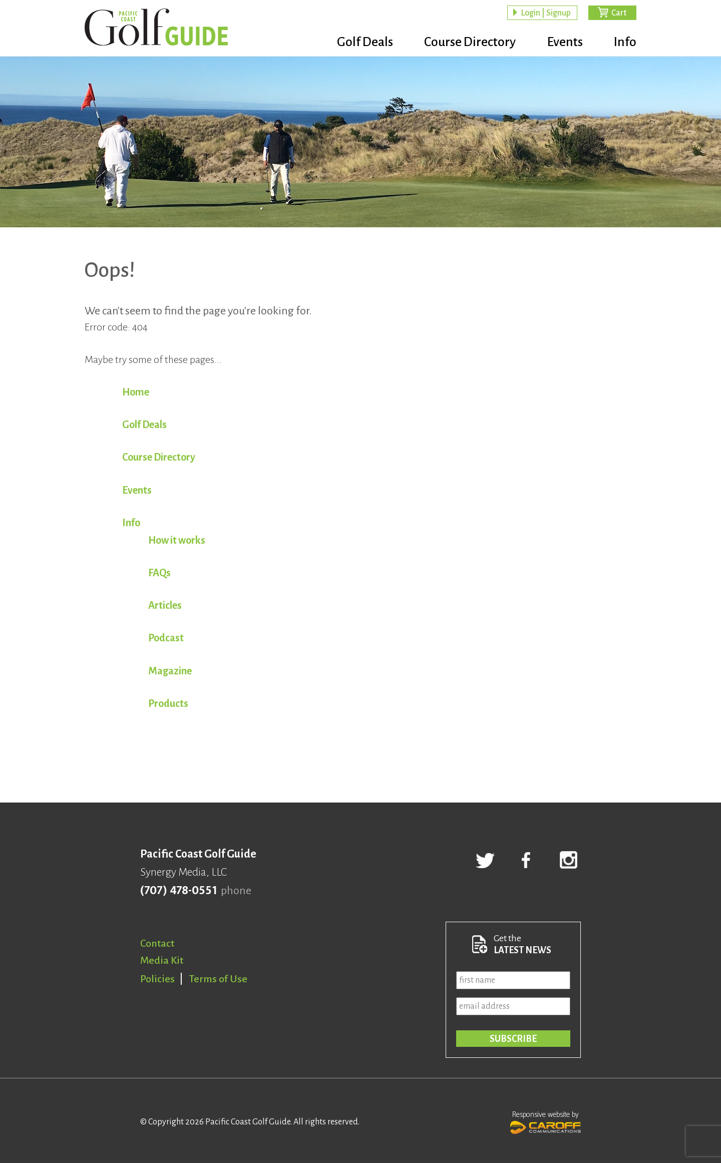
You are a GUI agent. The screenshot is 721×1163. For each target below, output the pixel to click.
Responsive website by (545, 1121)
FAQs (159, 572)
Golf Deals (359, 43)
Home (135, 392)
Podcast (166, 637)
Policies (157, 978)
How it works (176, 540)
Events (563, 43)
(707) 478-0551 (178, 891)
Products (168, 703)
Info (625, 43)
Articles (165, 605)
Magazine (170, 670)
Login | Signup (546, 13)
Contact (157, 943)
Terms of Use (218, 978)
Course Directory (466, 43)
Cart (618, 13)
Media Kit (161, 960)
